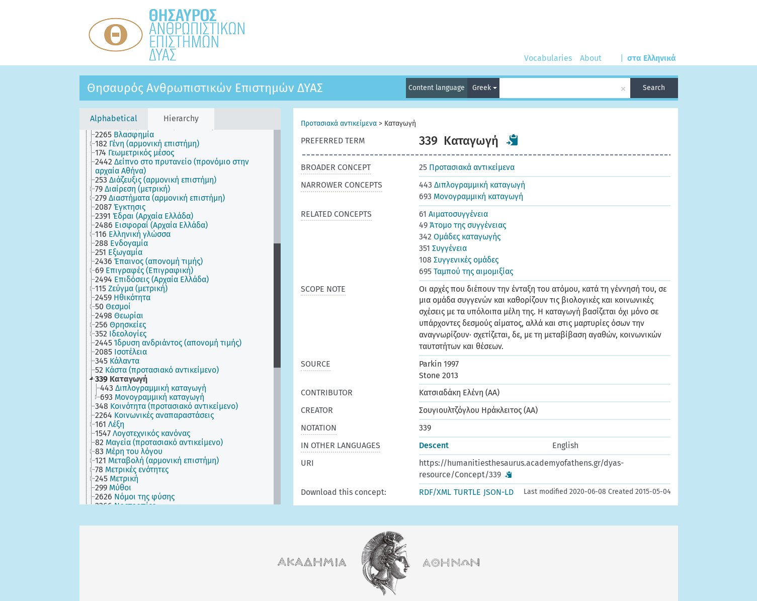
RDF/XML (435, 492)
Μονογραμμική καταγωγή (471, 196)
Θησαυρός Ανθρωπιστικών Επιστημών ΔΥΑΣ (205, 88)
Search (654, 87)
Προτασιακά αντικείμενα (339, 123)
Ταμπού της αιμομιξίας (466, 271)
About (591, 58)
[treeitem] (129, 134)
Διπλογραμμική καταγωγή (472, 185)
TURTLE (467, 492)
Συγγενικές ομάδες (458, 260)
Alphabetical (113, 118)
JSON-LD (498, 492)
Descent (434, 445)
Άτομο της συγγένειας (462, 225)
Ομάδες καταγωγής (459, 236)
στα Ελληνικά (651, 58)
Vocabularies (548, 58)
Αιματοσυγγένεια (453, 214)
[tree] (180, 317)
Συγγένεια (443, 248)
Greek (484, 87)
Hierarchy (181, 118)
